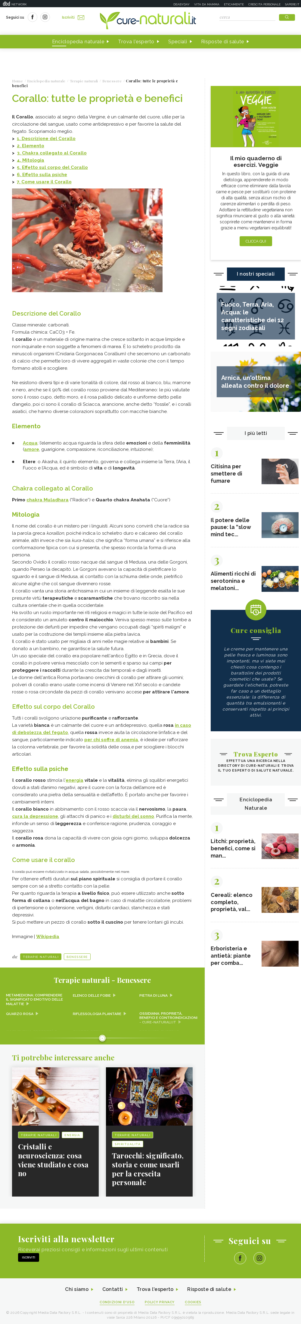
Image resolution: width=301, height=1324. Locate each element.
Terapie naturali (41, 954)
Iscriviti (73, 17)
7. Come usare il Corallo (44, 182)
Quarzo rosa (19, 1011)
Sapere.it (292, 4)
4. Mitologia (30, 160)
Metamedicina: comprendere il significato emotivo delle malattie (34, 997)
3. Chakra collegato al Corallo (52, 153)
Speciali (177, 41)
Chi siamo (76, 1288)
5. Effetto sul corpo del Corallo (52, 167)
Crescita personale (264, 4)
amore (31, 448)
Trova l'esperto (136, 41)
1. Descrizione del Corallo (46, 138)
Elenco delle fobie (92, 993)
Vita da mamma (206, 4)
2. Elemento (30, 145)
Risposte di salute (222, 41)
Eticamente (234, 4)
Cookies (193, 1300)
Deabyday (181, 4)
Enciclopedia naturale (78, 41)
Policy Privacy (160, 1300)
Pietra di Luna (153, 993)
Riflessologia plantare (97, 1011)
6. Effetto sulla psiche (42, 174)
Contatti (112, 1288)
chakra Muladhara (47, 499)
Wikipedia (47, 934)
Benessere (77, 954)
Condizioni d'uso (117, 1300)
